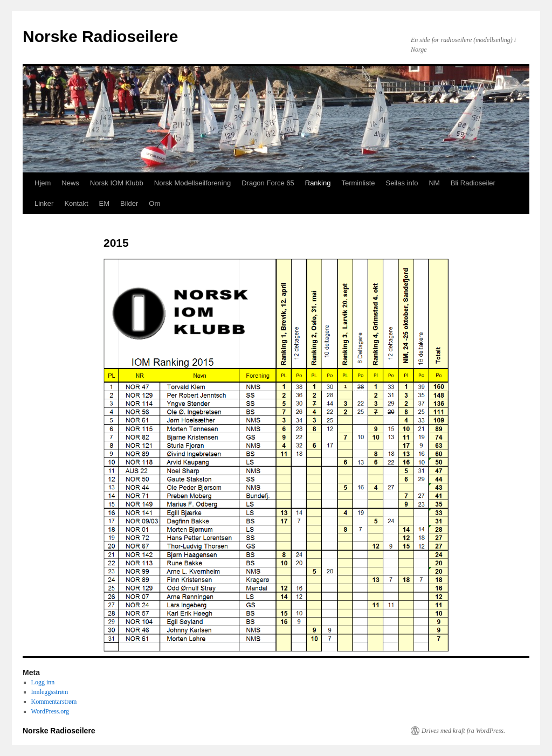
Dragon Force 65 (268, 183)
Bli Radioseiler (473, 183)
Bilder (129, 203)
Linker (43, 203)
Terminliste (358, 183)
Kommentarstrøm (54, 701)
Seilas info (402, 183)
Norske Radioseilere (100, 36)
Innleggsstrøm (49, 692)
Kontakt (76, 203)
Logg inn (43, 682)
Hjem (42, 183)
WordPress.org (50, 711)
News (70, 183)
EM (104, 203)
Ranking (318, 183)
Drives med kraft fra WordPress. (463, 730)
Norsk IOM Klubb (116, 183)
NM (434, 183)
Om (154, 203)
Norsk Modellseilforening (192, 183)
